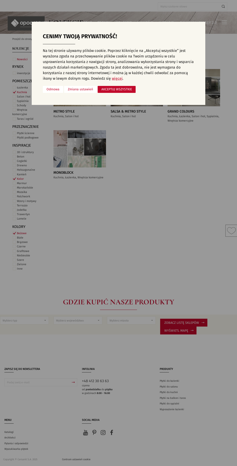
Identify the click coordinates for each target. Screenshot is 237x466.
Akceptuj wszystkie (116, 89)
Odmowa (53, 89)
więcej (117, 78)
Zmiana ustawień (80, 89)
